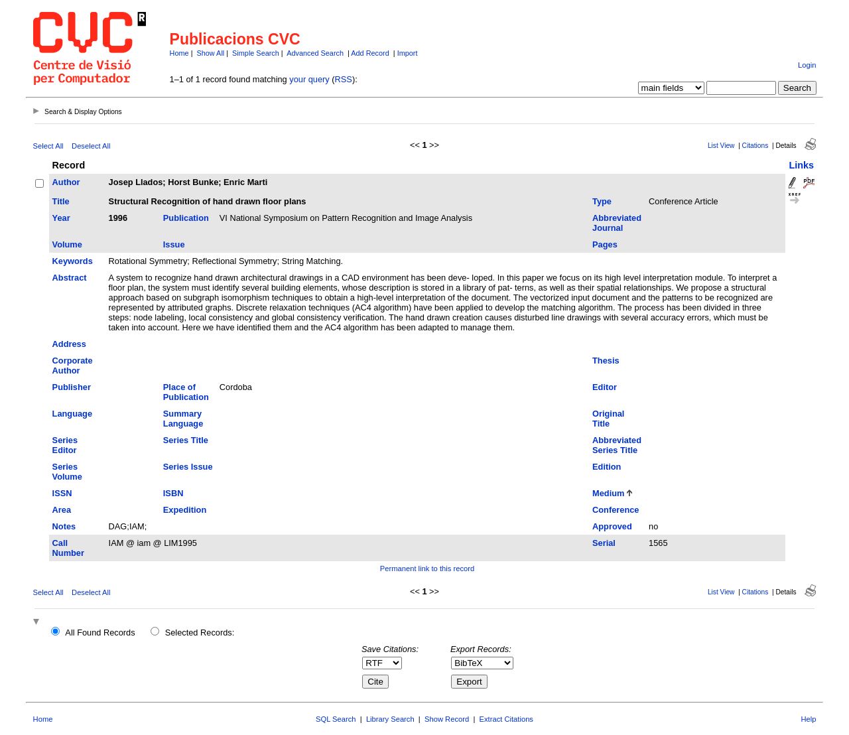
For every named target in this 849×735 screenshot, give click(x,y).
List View (721, 145)
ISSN (62, 493)
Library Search (390, 719)
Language (72, 414)
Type (602, 201)
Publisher (71, 387)
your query (309, 79)
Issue (174, 244)
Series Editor (65, 445)
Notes (64, 526)
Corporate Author (72, 365)
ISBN (173, 493)
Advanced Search (315, 53)
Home (179, 53)
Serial (604, 543)
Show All (211, 53)
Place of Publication (186, 392)
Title (61, 201)
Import (407, 53)
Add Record (370, 53)
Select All (48, 146)
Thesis (606, 361)
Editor (604, 387)
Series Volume (67, 472)
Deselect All (91, 146)
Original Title (608, 419)
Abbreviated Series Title (616, 445)
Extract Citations (506, 719)
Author (66, 182)
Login (807, 65)
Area (61, 510)
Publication (186, 218)
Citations (755, 145)
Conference (615, 510)
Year (61, 218)
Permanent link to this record (427, 568)
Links (801, 165)
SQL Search (336, 719)
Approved (612, 526)
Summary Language (183, 419)
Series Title (185, 440)
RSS (343, 79)
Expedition (184, 510)
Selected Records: (200, 632)
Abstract (69, 278)
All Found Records (100, 632)
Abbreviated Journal (616, 223)
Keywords (72, 261)
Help (808, 719)
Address (69, 344)
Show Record (446, 719)
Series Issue (188, 467)
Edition (606, 467)
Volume (67, 244)
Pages (605, 244)
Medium (608, 493)
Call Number (68, 548)
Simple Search (255, 53)
